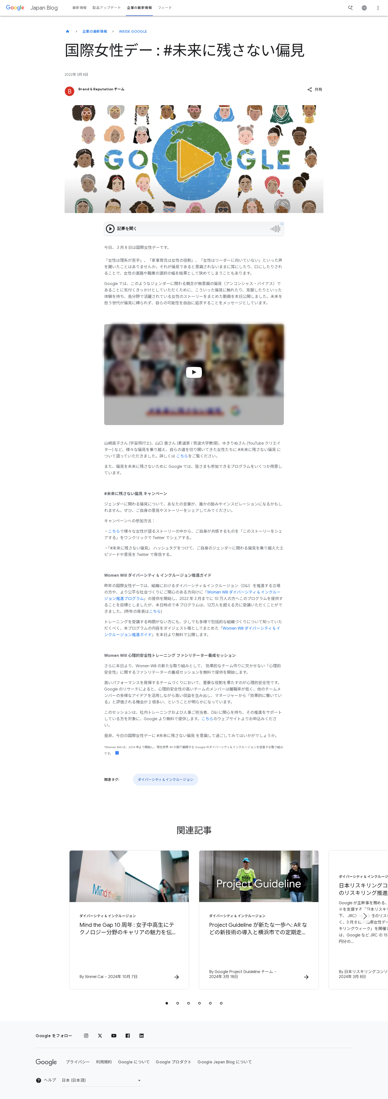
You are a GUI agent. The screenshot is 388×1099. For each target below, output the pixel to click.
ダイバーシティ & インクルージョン (165, 779)
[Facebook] (128, 1036)
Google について (134, 1062)
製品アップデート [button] (107, 8)
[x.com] (100, 1036)
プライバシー (78, 1062)
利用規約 (104, 1062)
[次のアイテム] (364, 916)
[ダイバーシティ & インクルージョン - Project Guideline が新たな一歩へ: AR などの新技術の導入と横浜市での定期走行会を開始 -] (258, 920)
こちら (182, 456)
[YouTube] (114, 1036)
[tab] (166, 1003)
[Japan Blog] (67, 31)
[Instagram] (86, 1036)
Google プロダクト (174, 1062)
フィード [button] (165, 8)
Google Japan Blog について (224, 1062)
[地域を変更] (102, 1080)
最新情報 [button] (80, 8)
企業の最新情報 (94, 31)
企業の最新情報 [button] (139, 8)
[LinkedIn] (141, 1036)
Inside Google (133, 31)
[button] (314, 89)
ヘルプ (46, 1080)
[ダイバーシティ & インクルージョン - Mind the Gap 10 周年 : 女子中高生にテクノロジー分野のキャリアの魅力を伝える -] (129, 920)
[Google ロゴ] (46, 1062)
